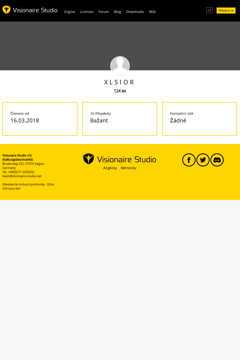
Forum (104, 12)
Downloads (135, 12)
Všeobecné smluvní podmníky (23, 184)
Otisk (50, 184)
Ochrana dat (11, 188)
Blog (117, 12)
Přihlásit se (226, 10)
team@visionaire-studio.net (21, 176)
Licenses (87, 12)
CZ (209, 10)
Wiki (152, 12)
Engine (69, 12)
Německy (128, 167)
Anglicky (110, 167)
